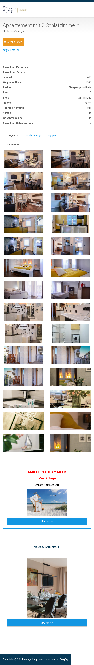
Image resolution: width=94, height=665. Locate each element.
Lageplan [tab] (52, 135)
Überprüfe (47, 521)
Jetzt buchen (13, 42)
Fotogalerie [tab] (12, 135)
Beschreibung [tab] (33, 135)
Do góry (64, 659)
